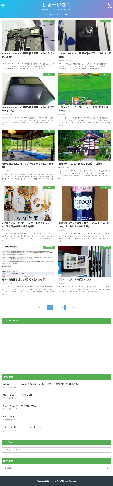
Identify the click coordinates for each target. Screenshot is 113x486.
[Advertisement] (56, 349)
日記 (66, 14)
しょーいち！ (56, 5)
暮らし (52, 14)
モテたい (60, 14)
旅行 (46, 14)
